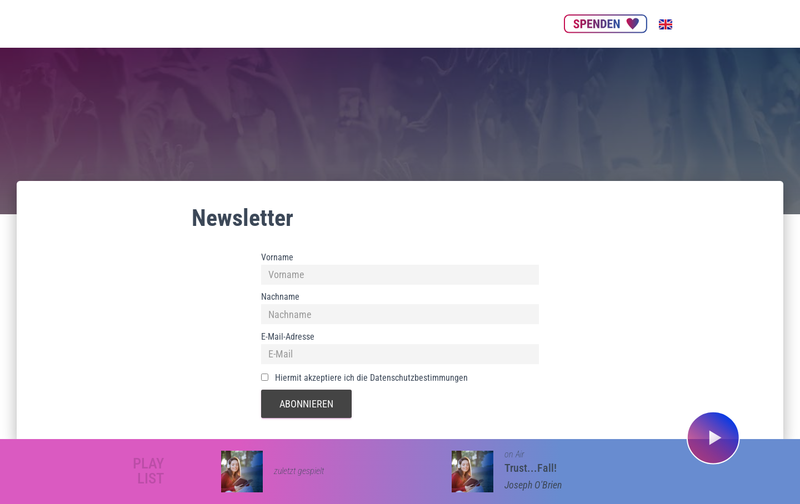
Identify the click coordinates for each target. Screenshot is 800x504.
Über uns (290, 23)
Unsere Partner (348, 23)
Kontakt (530, 23)
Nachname (280, 296)
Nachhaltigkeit (416, 23)
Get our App (479, 23)
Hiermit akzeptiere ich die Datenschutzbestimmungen (364, 377)
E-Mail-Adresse (287, 336)
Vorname (277, 257)
